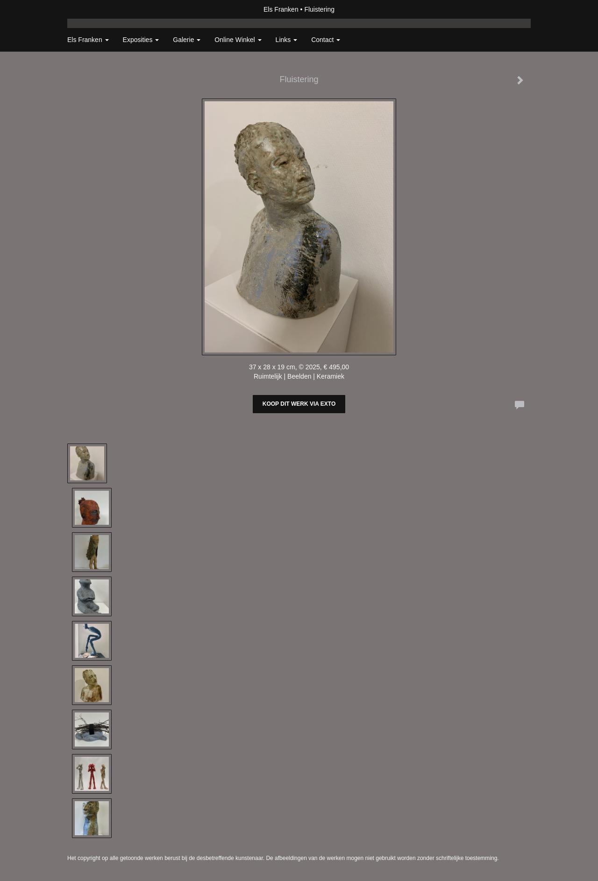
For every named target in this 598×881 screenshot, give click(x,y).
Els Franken (281, 9)
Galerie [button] (186, 39)
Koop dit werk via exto (299, 404)
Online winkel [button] (237, 39)
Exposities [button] (141, 39)
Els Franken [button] (88, 39)
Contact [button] (325, 39)
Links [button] (287, 39)
